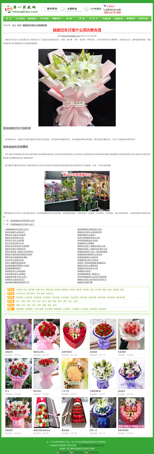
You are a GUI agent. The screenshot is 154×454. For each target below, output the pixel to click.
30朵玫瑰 (83, 297)
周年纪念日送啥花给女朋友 (16, 257)
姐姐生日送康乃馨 (85, 282)
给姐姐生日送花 (84, 271)
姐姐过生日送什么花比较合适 (90, 232)
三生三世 (65, 391)
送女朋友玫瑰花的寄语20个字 (17, 282)
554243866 (62, 452)
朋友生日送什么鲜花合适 (15, 249)
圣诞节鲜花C (67, 352)
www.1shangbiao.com (71, 36)
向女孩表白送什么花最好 (15, 274)
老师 (49, 301)
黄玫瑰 (86, 290)
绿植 (109, 290)
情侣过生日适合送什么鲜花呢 (17, 246)
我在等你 (37, 391)
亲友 (76, 301)
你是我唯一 (122, 352)
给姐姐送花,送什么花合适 (88, 260)
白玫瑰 (71, 290)
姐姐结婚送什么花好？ (87, 235)
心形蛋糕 (66, 309)
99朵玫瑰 (110, 297)
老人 (70, 301)
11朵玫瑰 (28, 297)
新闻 (19, 25)
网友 (55, 301)
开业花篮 (118, 19)
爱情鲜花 (33, 19)
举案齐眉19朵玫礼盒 (41, 430)
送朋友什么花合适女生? (15, 279)
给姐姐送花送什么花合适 (88, 257)
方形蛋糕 (75, 309)
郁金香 (79, 290)
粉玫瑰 (57, 290)
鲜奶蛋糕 (20, 309)
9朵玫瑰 (19, 297)
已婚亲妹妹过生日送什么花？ (22, 224)
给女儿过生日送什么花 (14, 243)
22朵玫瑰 (74, 297)
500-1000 (41, 293)
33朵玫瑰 (92, 297)
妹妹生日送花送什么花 (14, 238)
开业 (34, 305)
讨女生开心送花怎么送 (14, 260)
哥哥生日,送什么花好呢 (14, 240)
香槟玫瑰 (49, 290)
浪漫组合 (130, 19)
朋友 (23, 301)
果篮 (81, 19)
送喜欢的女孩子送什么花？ (16, 277)
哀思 (39, 305)
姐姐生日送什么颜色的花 (88, 265)
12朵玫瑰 (37, 297)
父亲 (34, 301)
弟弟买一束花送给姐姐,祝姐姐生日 (92, 263)
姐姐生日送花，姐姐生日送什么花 (91, 246)
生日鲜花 (21, 19)
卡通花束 (106, 19)
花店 (14, 25)
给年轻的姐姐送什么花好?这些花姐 (92, 277)
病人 (39, 301)
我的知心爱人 (39, 352)
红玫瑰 (19, 290)
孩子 (65, 301)
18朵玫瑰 (46, 297)
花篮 (92, 290)
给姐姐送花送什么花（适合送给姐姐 (92, 251)
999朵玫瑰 (120, 297)
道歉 (44, 305)
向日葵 (98, 290)
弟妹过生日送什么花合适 (15, 235)
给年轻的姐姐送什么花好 (88, 240)
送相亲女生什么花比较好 (15, 271)
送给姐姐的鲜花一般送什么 (89, 274)
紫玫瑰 (64, 290)
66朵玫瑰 (101, 297)
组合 (49, 305)
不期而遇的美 (95, 391)
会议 (28, 305)
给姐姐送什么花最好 (86, 243)
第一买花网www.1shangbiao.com (90, 445)
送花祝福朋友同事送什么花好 (17, 265)
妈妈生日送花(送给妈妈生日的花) (18, 254)
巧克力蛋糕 (38, 309)
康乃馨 (31, 290)
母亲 (28, 301)
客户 (44, 301)
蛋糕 (69, 19)
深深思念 (93, 352)
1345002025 (76, 452)
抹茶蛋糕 (102, 309)
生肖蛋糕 (84, 309)
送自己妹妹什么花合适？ (15, 232)
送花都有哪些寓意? (13, 268)
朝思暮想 (9, 430)
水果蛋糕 (29, 309)
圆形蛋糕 (57, 309)
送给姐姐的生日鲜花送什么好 (22, 220)
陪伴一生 (93, 430)
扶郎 (122, 290)
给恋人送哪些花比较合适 (15, 263)
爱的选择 (65, 430)
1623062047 (91, 452)
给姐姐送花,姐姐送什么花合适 (90, 254)
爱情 (18, 305)
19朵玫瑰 (55, 297)
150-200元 (20, 293)
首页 (9, 19)
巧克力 (93, 19)
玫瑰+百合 (40, 290)
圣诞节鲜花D (123, 430)
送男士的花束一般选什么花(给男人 (19, 251)
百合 (25, 290)
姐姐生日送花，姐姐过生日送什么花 (92, 249)
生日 (23, 305)
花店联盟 (142, 19)
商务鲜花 (45, 19)
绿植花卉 (57, 19)
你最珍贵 (9, 352)
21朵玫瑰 (65, 297)
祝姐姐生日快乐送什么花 (88, 268)
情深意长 (121, 391)
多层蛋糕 (93, 309)
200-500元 (30, 293)
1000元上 (50, 293)
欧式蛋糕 (48, 309)
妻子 (60, 301)
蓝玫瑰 (116, 290)
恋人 (18, 301)
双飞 (7, 391)
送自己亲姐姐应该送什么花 (89, 238)
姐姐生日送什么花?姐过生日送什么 (92, 279)
